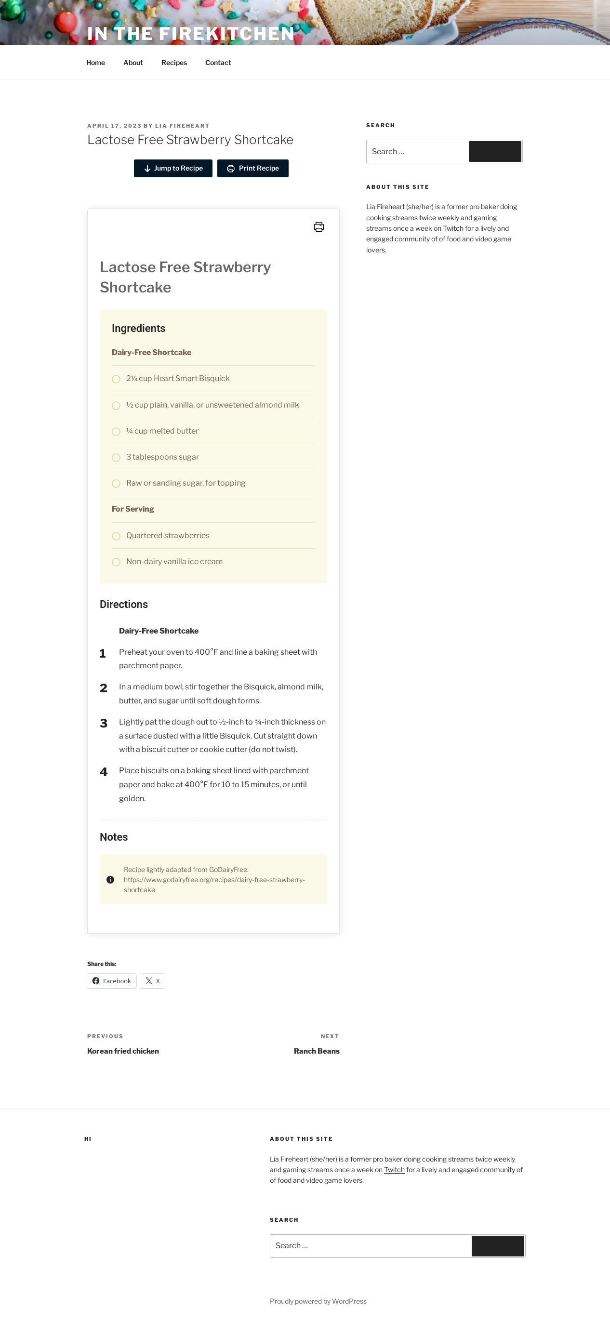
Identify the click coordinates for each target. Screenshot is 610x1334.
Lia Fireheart (182, 125)
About (133, 62)
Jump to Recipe (173, 168)
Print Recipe (253, 168)
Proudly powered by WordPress (318, 1301)
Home (95, 62)
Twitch (453, 228)
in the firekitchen (191, 33)
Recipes (174, 62)
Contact (218, 62)
